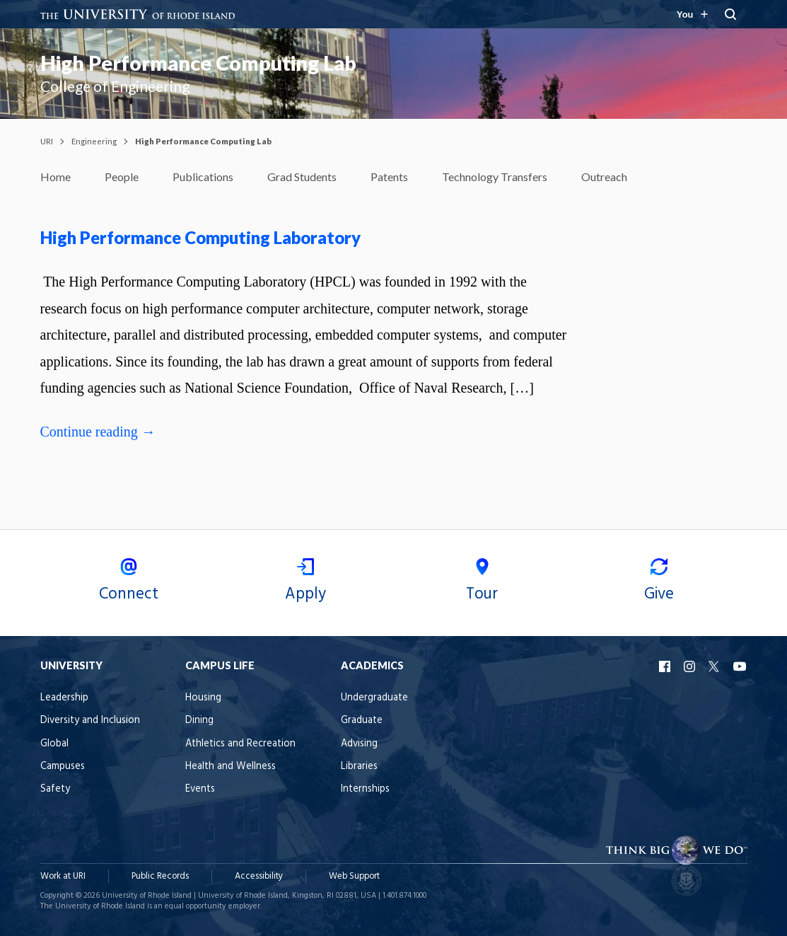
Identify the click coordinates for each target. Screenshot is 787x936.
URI (46, 141)
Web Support (354, 876)
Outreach (604, 176)
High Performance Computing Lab (198, 63)
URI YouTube (740, 666)
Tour (482, 582)
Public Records (160, 876)
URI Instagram (691, 666)
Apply (305, 582)
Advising (359, 744)
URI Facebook (666, 666)
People (122, 176)
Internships (365, 789)
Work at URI (63, 876)
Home (55, 176)
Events (200, 789)
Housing (203, 698)
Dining (199, 720)
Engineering (94, 141)
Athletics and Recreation (240, 744)
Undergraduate (374, 698)
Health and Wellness (230, 766)
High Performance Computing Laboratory (200, 237)
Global (54, 744)
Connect (128, 582)
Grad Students (302, 176)
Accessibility (259, 876)
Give (659, 582)
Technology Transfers (494, 176)
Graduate (362, 720)
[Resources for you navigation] (691, 14)
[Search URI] (731, 14)
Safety (55, 789)
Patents (389, 176)
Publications (203, 176)
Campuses (62, 766)
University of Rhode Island (147, 895)
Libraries (359, 766)
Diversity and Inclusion (90, 720)
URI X (716, 666)
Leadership (64, 698)
